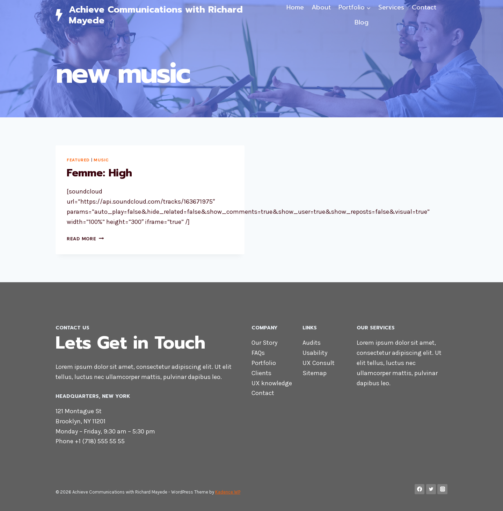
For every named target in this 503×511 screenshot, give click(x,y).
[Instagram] (442, 489)
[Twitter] (431, 489)
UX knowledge (272, 383)
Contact (424, 7)
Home (295, 7)
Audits (311, 342)
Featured (78, 159)
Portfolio (264, 363)
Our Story (264, 342)
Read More (85, 239)
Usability (314, 353)
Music (101, 159)
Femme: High (99, 173)
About (321, 7)
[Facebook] (420, 489)
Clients (261, 373)
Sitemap (314, 373)
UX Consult (318, 363)
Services (391, 7)
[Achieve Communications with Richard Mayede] (165, 15)
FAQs (258, 353)
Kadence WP (227, 492)
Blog (362, 22)
